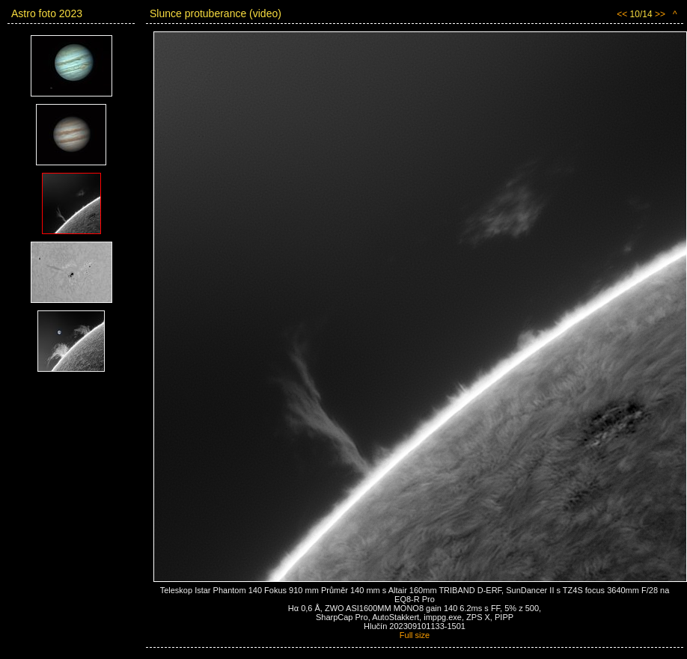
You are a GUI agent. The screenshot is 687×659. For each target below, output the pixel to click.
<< (622, 14)
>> (660, 14)
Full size (415, 635)
